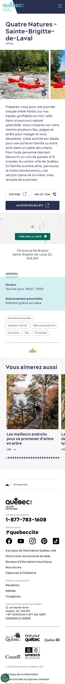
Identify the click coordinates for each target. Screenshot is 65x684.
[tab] (6, 457)
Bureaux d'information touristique (29, 561)
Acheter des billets (32, 205)
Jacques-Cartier (17, 325)
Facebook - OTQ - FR (9, 541)
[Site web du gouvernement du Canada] (13, 657)
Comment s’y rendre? (18, 618)
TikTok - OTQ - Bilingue (56, 541)
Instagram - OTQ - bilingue (32, 541)
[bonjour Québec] (32, 638)
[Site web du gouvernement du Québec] (52, 640)
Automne (13, 332)
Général (12, 273)
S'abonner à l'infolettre (21, 573)
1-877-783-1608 (26, 519)
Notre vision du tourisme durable (28, 556)
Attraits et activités (19, 318)
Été (27, 332)
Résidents (13, 585)
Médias (11, 590)
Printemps (41, 332)
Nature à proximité (44, 325)
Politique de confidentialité (22, 674)
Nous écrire (13, 567)
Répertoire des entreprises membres (27, 679)
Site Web (17, 194)
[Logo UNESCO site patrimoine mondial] (32, 653)
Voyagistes (13, 596)
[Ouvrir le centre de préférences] (5, 678)
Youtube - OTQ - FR (20, 541)
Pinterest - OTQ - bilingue (44, 541)
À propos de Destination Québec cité (31, 550)
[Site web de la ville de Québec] (13, 637)
